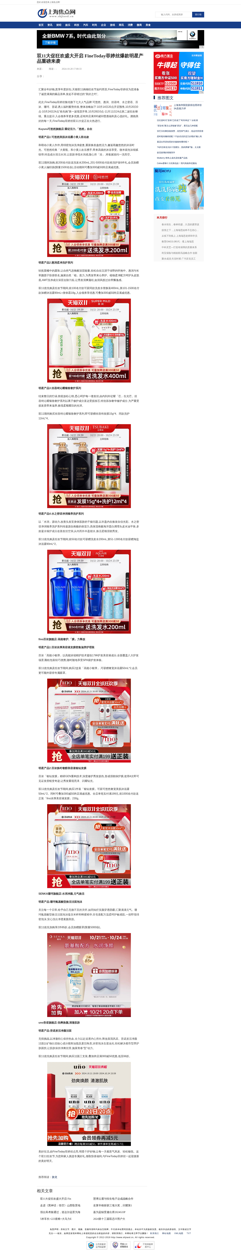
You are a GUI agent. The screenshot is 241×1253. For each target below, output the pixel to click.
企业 (103, 24)
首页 (41, 24)
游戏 (112, 24)
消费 (130, 24)
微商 (139, 24)
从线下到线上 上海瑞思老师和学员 (179, 235)
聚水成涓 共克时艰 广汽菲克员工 (179, 258)
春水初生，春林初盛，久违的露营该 (180, 224)
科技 (76, 24)
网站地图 (166, 1233)
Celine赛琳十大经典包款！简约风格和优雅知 (177, 163)
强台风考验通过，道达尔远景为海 (60, 1212)
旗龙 (54, 1177)
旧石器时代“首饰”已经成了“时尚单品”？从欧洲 (177, 120)
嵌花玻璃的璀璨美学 (166, 152)
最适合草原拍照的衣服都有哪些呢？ (173, 142)
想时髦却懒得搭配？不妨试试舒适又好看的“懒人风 (179, 136)
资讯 (49, 24)
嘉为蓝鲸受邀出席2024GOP (109, 1212)
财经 (58, 24)
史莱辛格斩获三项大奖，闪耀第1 (112, 1205)
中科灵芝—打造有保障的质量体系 (179, 247)
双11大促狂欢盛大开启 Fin (55, 1198)
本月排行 (162, 217)
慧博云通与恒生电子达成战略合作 (113, 1198)
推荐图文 (165, 98)
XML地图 (178, 1233)
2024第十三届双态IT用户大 (109, 1218)
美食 (148, 24)
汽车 (85, 24)
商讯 (121, 24)
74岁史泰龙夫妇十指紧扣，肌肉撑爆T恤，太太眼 (179, 147)
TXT (189, 1233)
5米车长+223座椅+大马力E (56, 1218)
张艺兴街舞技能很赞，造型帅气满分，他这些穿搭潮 (180, 131)
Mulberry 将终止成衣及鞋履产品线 (172, 158)
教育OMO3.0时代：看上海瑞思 (178, 241)
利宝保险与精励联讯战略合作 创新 (179, 253)
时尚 (94, 24)
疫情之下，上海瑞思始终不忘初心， (180, 230)
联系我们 (154, 1233)
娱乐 (67, 24)
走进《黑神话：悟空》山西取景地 (60, 1205)
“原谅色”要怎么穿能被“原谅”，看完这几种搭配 (177, 126)
